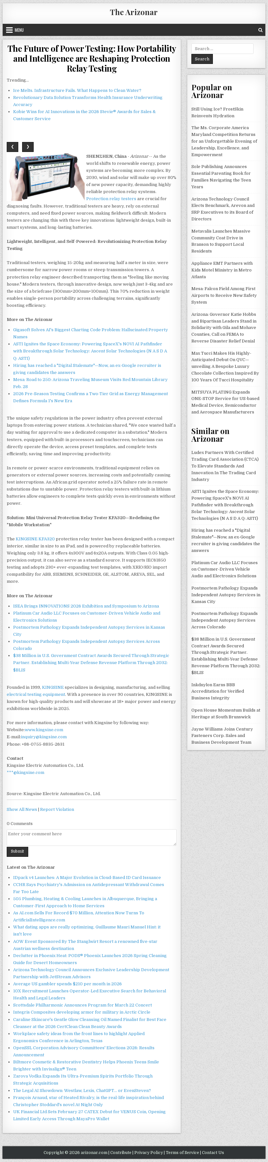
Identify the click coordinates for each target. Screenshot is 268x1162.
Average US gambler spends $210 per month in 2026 (67, 983)
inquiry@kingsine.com (44, 736)
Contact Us (213, 1152)
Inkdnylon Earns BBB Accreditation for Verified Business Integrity (217, 691)
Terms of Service (182, 1152)
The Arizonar (134, 12)
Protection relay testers (111, 198)
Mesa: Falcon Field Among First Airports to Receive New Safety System (224, 295)
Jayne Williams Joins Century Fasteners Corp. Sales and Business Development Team (222, 736)
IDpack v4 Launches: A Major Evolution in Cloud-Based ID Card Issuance (87, 877)
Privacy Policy (148, 1152)
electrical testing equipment (36, 694)
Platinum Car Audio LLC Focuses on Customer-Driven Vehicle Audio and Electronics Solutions (224, 569)
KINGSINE (53, 687)
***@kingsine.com (25, 772)
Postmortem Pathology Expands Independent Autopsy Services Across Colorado (224, 620)
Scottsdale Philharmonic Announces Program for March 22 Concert (82, 1005)
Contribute (120, 1152)
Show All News (22, 809)
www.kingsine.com (44, 729)
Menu (19, 30)
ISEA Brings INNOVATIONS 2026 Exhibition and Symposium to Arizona (86, 606)
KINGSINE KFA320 (35, 539)
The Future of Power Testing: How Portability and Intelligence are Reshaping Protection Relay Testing (91, 58)
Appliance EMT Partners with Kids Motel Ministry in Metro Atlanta (222, 270)
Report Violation (57, 809)
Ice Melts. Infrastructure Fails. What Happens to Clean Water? (77, 90)
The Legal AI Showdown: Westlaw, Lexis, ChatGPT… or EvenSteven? (82, 1090)
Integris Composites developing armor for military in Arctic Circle (81, 1012)
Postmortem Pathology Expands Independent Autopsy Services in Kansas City (225, 595)
